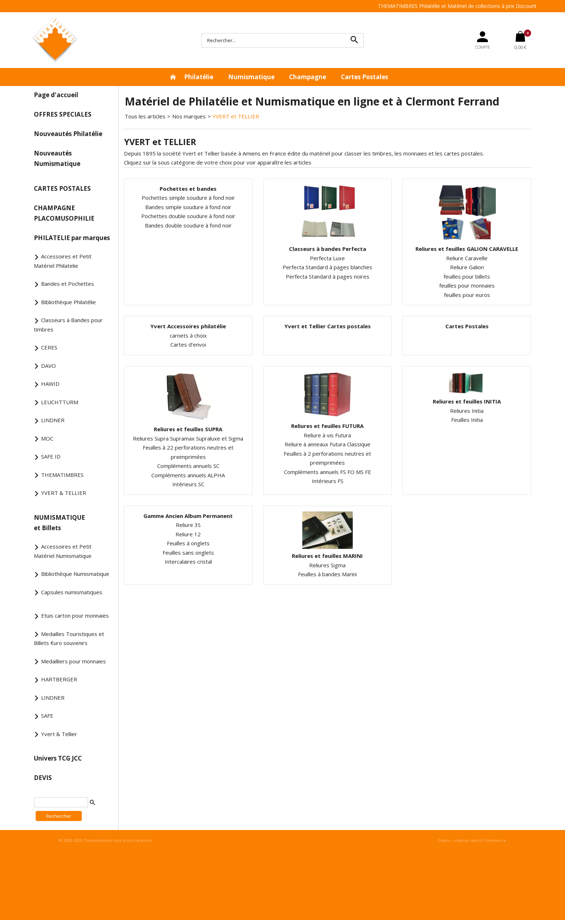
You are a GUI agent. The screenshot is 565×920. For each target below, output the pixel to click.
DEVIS (43, 778)
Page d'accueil (56, 95)
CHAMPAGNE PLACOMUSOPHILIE (64, 213)
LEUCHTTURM (59, 402)
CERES (49, 347)
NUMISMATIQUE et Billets (59, 522)
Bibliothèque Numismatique (75, 573)
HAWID (50, 383)
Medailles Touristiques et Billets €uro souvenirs (69, 638)
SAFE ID (51, 456)
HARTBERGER (59, 679)
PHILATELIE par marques (72, 238)
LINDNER (52, 420)
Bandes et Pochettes (67, 283)
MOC (47, 438)
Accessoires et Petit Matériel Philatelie (63, 261)
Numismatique (251, 77)
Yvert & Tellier (59, 734)
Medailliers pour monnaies (73, 661)
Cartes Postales (364, 77)
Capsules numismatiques (71, 592)
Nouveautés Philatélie (68, 134)
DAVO (48, 365)
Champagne (307, 77)
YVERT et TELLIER (236, 116)
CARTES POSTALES (62, 188)
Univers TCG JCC (58, 758)
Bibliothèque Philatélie (68, 302)
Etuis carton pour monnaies (75, 615)
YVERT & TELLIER (63, 492)
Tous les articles (145, 116)
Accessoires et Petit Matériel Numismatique (63, 551)
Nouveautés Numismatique (57, 158)
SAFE (47, 715)
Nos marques (189, 116)
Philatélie (198, 77)
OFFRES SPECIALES (63, 114)
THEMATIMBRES (62, 474)
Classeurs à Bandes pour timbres (68, 324)
